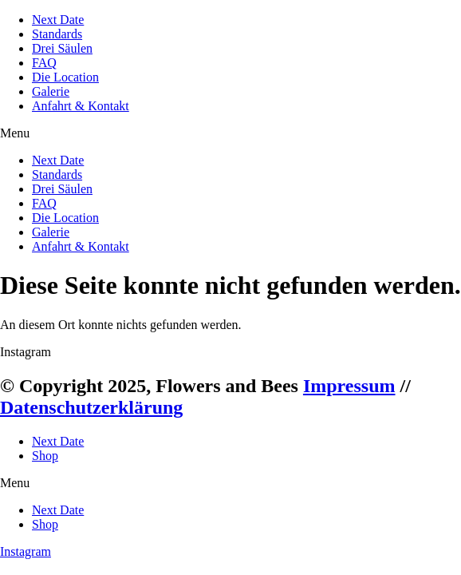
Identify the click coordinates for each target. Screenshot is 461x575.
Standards (57, 34)
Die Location (65, 77)
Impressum (349, 385)
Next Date (58, 19)
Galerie (50, 91)
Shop (45, 455)
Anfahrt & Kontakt (80, 106)
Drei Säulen (62, 48)
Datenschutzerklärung (91, 407)
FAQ (44, 62)
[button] (230, 133)
